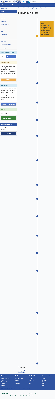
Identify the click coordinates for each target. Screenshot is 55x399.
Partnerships (18, 382)
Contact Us (17, 383)
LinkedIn (44, 382)
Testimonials (4, 382)
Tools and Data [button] (26, 5)
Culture (3, 28)
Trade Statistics (5, 24)
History (3, 11)
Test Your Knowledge (8, 104)
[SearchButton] (52, 1)
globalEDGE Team (19, 378)
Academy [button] (46, 5)
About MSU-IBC (18, 380)
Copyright (31, 378)
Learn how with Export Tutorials (8, 117)
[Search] (41, 1)
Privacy (30, 382)
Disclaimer (31, 380)
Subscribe (8, 133)
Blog (43, 383)
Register (3, 383)
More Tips (8, 79)
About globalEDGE (5, 378)
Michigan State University (14, 388)
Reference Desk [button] (16, 5)
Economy (3, 18)
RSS (43, 385)
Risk (2, 31)
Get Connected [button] (37, 5)
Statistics (3, 21)
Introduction (4, 8)
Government (4, 14)
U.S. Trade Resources (6, 44)
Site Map (3, 385)
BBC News (21, 370)
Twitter (44, 378)
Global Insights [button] (6, 5)
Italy (48, 25)
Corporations (4, 34)
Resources (3, 41)
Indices (3, 38)
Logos (30, 383)
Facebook (44, 380)
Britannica (21, 372)
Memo (3, 48)
